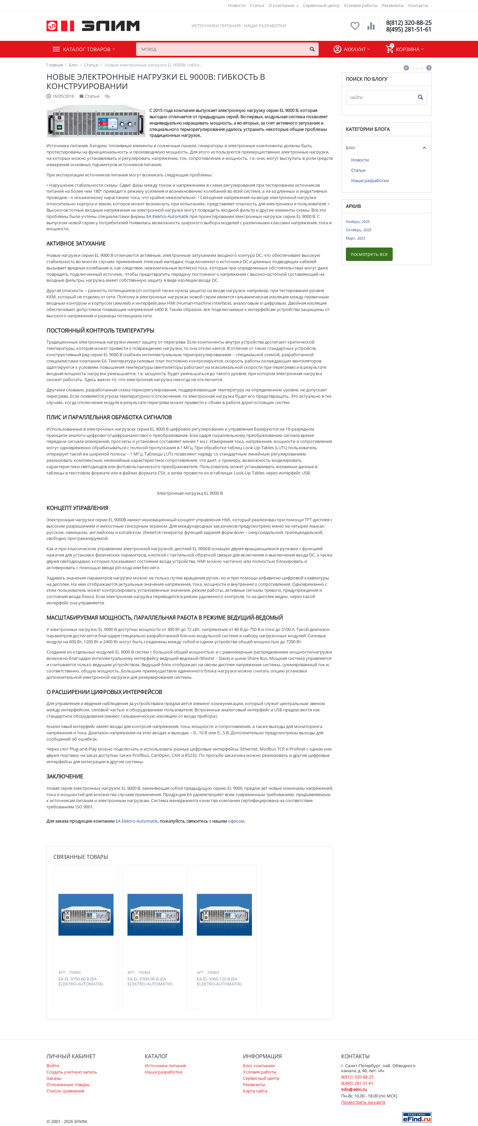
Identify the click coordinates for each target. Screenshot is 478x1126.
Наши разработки (265, 26)
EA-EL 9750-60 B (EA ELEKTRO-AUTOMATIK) (80, 981)
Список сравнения (65, 1091)
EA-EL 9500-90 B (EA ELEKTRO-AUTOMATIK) (149, 981)
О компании (281, 5)
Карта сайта (255, 1091)
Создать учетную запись (71, 1072)
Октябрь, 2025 (358, 229)
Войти (52, 1066)
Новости (237, 5)
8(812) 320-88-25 (409, 22)
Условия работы (360, 5)
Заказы (53, 1078)
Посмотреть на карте (363, 1102)
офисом (236, 821)
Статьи (257, 5)
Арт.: (62, 972)
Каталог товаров (87, 49)
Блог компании (259, 1066)
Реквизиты (393, 5)
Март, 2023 (355, 238)
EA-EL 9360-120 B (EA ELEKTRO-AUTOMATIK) (219, 981)
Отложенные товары (68, 1084)
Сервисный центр (321, 5)
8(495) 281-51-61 (409, 29)
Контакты (418, 5)
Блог (351, 148)
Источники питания (216, 26)
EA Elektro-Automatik (167, 216)
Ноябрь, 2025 (358, 221)
